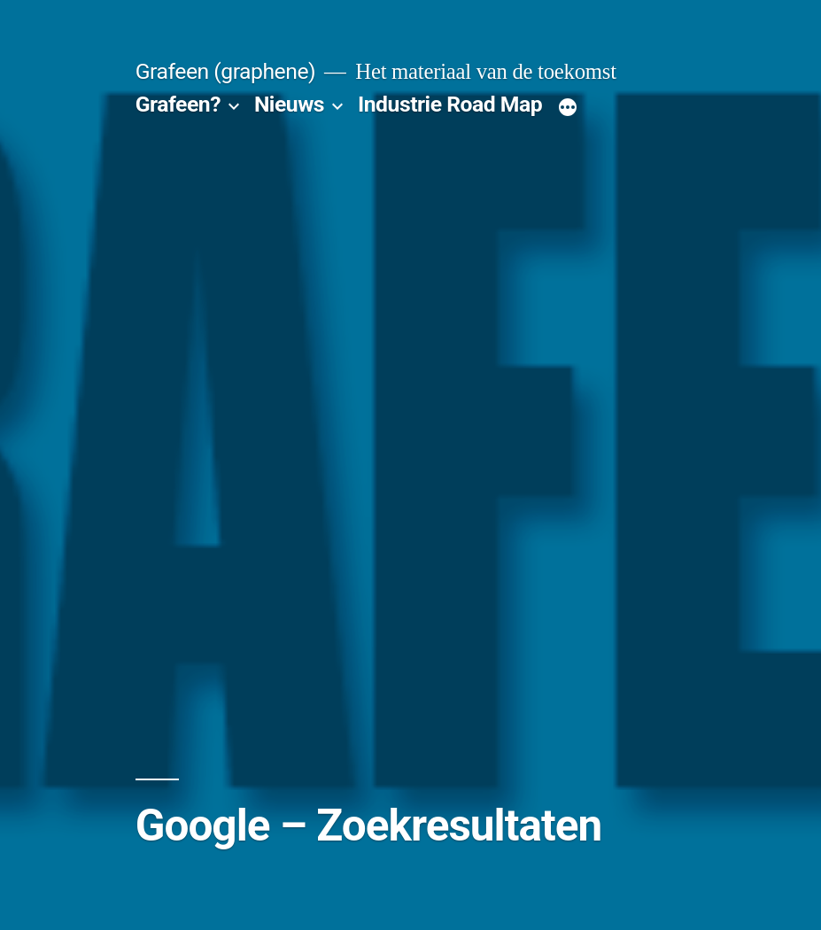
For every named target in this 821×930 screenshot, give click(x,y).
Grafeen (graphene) (225, 71)
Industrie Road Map (450, 104)
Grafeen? (178, 104)
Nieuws (289, 104)
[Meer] (567, 108)
